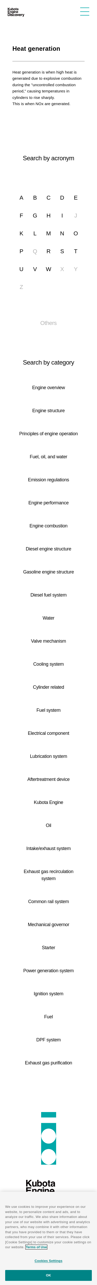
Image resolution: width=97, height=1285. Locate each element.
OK (48, 1275)
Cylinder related (48, 687)
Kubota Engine (48, 802)
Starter (48, 947)
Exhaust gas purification (48, 1062)
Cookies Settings (49, 1261)
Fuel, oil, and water (48, 456)
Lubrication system (48, 756)
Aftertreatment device (48, 779)
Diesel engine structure (48, 548)
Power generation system (48, 970)
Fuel (48, 1016)
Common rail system (48, 901)
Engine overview (48, 387)
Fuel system (48, 710)
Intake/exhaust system (48, 848)
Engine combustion (48, 525)
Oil (48, 825)
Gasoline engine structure (48, 572)
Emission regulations (48, 479)
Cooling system (48, 664)
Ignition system (48, 993)
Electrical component (48, 733)
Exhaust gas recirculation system (48, 875)
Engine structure (48, 410)
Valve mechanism (48, 641)
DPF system (48, 1039)
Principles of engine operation (48, 433)
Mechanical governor (48, 924)
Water (49, 618)
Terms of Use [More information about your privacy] (36, 1247)
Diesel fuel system (49, 595)
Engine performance (48, 502)
